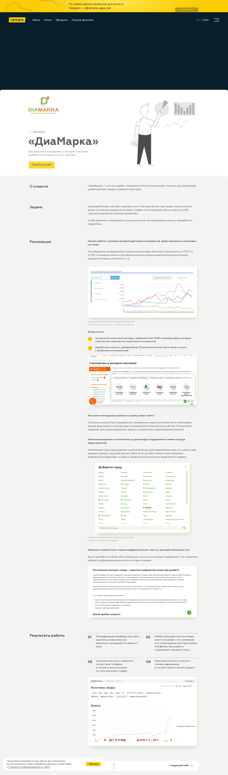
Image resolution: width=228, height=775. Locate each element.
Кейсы (36, 20)
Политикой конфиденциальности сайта (29, 767)
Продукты (62, 20)
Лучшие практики (82, 20)
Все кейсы (39, 132)
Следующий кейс (179, 765)
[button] (216, 19)
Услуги (48, 20)
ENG (206, 20)
